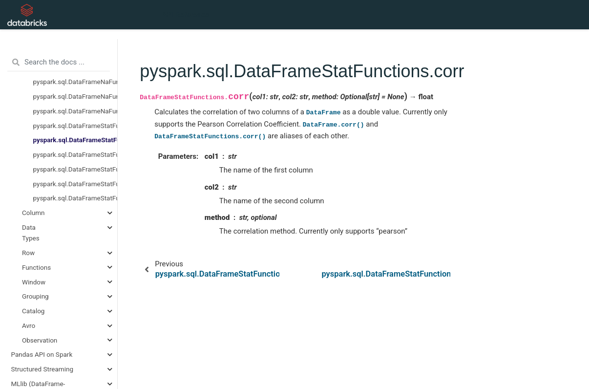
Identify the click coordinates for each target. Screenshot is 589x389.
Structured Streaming (42, 369)
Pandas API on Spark (42, 354)
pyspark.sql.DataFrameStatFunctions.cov (75, 154)
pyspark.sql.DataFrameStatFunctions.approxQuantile (75, 126)
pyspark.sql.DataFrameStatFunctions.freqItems (75, 184)
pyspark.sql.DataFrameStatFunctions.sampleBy (75, 198)
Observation (39, 340)
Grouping (35, 296)
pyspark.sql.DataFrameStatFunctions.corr (75, 140)
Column (33, 212)
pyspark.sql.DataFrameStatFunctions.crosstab (75, 169)
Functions (36, 267)
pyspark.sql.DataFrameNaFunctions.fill (75, 96)
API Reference (185, 14)
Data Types (31, 232)
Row (28, 253)
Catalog (33, 311)
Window (33, 282)
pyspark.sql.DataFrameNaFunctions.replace (75, 111)
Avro (28, 325)
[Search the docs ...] (58, 62)
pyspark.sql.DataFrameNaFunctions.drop (75, 82)
